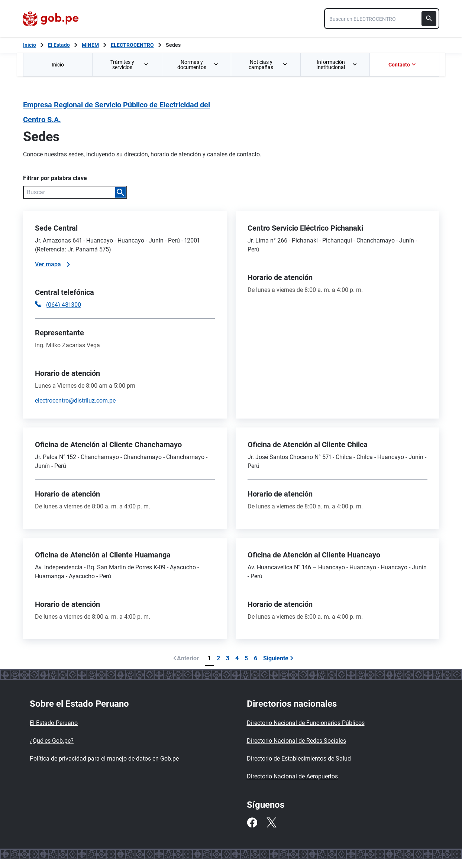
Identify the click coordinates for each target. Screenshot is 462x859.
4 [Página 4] (237, 658)
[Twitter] (271, 822)
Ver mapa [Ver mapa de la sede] (52, 264)
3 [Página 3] (227, 658)
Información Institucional (337, 64)
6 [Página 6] (255, 658)
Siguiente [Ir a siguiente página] (278, 658)
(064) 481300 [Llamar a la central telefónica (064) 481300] (63, 304)
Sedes (173, 45)
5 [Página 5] (246, 658)
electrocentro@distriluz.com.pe (75, 400)
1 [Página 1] (209, 658)
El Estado (59, 45)
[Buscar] (428, 18)
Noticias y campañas (268, 64)
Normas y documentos (198, 64)
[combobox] (381, 18)
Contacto (402, 65)
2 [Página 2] (218, 658)
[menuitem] (58, 64)
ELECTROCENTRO (132, 45)
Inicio (58, 65)
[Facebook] (252, 822)
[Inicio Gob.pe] (29, 45)
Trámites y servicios (130, 64)
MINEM (90, 45)
